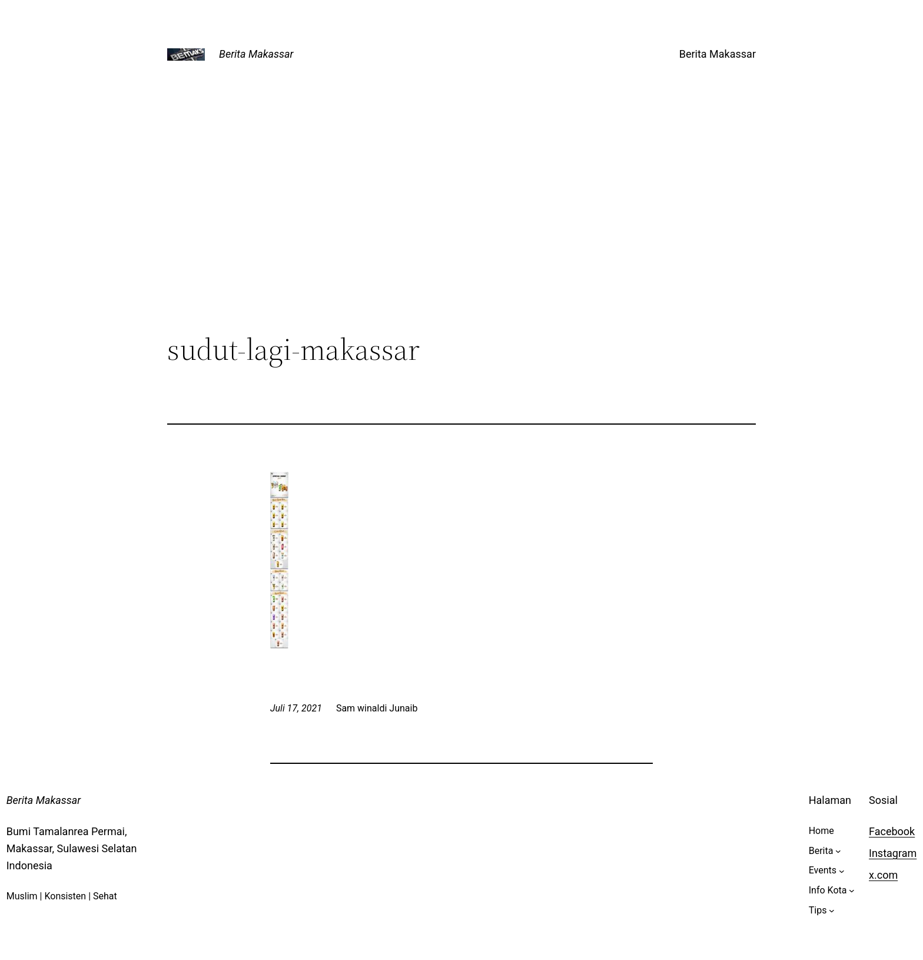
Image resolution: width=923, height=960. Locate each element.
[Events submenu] (842, 870)
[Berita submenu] (838, 851)
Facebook (892, 831)
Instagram (893, 853)
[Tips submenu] (832, 910)
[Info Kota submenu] (852, 890)
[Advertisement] (461, 235)
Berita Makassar (256, 54)
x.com (883, 875)
